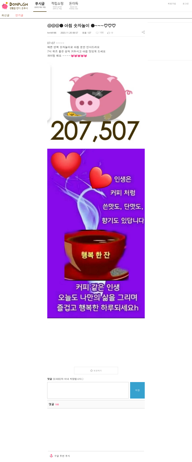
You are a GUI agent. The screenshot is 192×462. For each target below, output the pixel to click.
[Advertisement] (22, 67)
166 (102, 32)
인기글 (19, 15)
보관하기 (97, 370)
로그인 (186, 3)
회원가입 (172, 3)
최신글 (5, 15)
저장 (137, 390)
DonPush (14, 6)
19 (112, 32)
